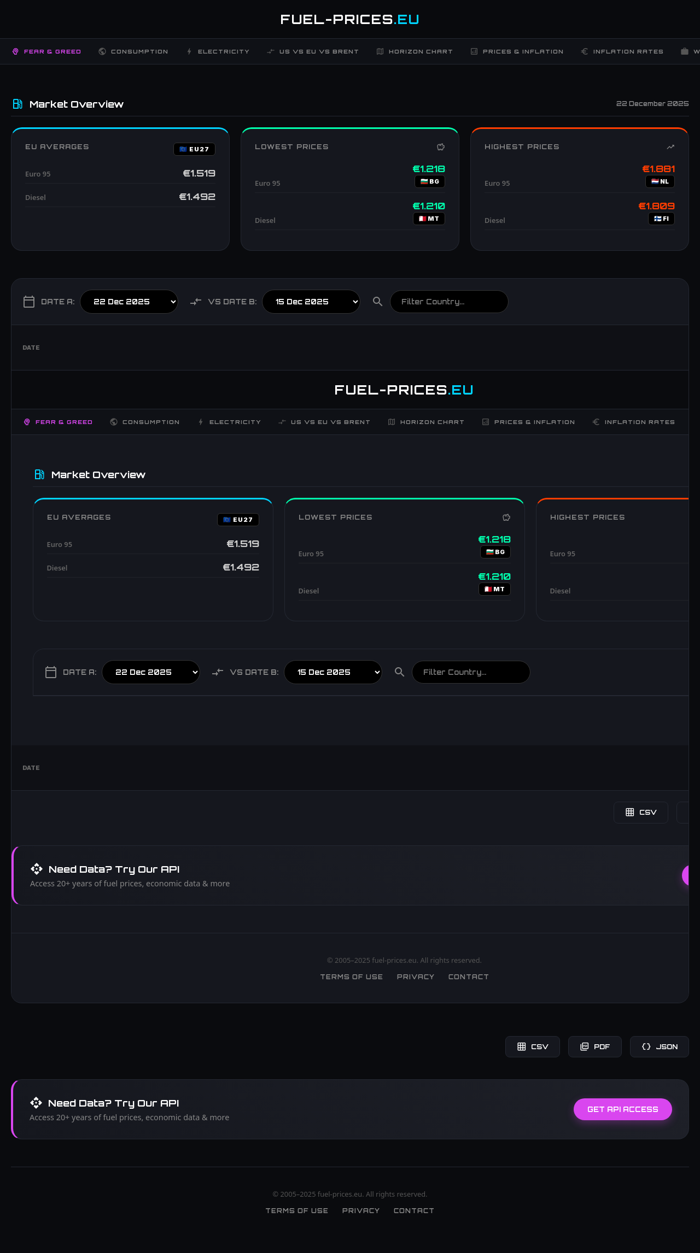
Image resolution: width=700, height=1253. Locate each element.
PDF (595, 1047)
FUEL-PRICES (350, 19)
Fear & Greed (46, 51)
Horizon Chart (414, 51)
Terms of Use (351, 977)
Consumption (133, 51)
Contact (468, 977)
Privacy (416, 977)
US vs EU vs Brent (312, 51)
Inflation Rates (622, 51)
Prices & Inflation (517, 51)
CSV (641, 812)
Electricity (217, 51)
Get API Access (622, 1109)
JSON (659, 1047)
